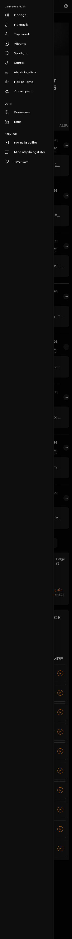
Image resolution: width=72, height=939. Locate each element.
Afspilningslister (21, 72)
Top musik (17, 34)
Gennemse (17, 112)
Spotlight (16, 53)
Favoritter (16, 161)
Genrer (15, 63)
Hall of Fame (19, 82)
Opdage (15, 15)
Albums (15, 44)
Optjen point (19, 91)
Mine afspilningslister (25, 152)
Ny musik (16, 25)
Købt (13, 122)
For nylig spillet (21, 142)
